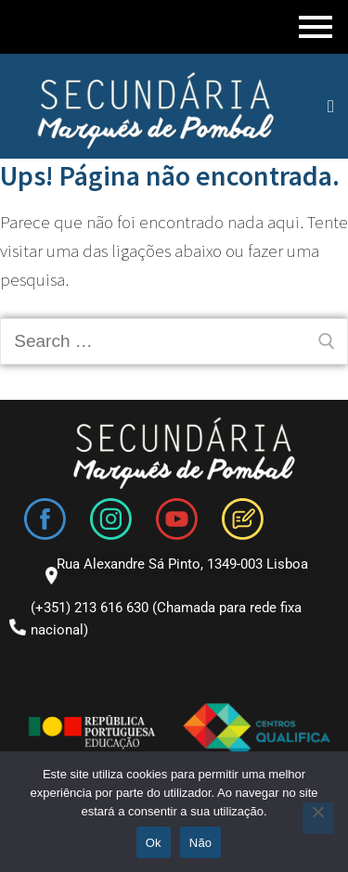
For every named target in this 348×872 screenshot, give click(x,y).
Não (201, 843)
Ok (153, 843)
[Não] (318, 818)
